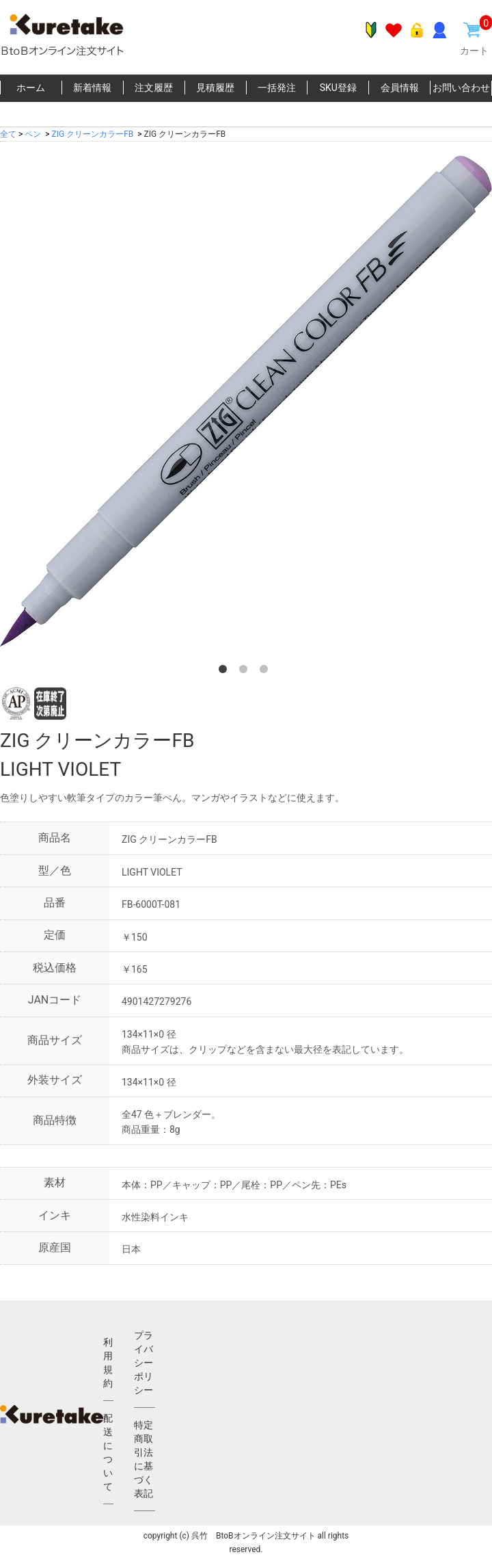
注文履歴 (154, 87)
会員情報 (400, 87)
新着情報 (92, 87)
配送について (108, 1452)
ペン (33, 134)
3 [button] (266, 672)
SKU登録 (338, 87)
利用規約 (108, 1363)
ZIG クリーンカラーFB (93, 134)
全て (8, 134)
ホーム (30, 87)
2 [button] (246, 672)
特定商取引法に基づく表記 (143, 1459)
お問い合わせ (461, 87)
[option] (246, 401)
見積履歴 (215, 87)
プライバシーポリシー (143, 1363)
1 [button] (225, 672)
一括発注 (277, 87)
